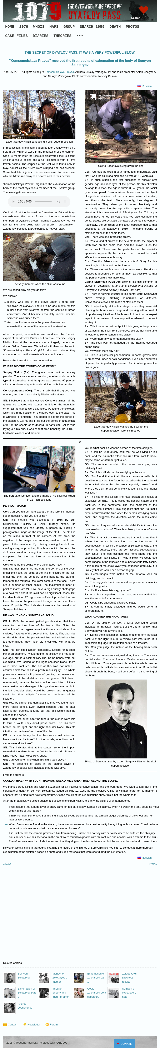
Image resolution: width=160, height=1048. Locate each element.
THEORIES (62, 36)
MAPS (53, 27)
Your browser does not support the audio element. (39, 201)
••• (79, 36)
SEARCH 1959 (92, 27)
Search (135, 17)
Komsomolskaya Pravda (59, 71)
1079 (23, 27)
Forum (54, 1024)
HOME (9, 27)
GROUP (69, 27)
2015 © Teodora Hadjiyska (22, 1042)
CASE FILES (16, 36)
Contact (12, 1024)
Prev (152, 864)
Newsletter (34, 1024)
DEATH (115, 27)
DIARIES (41, 36)
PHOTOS (132, 27)
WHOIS (38, 27)
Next (8, 864)
